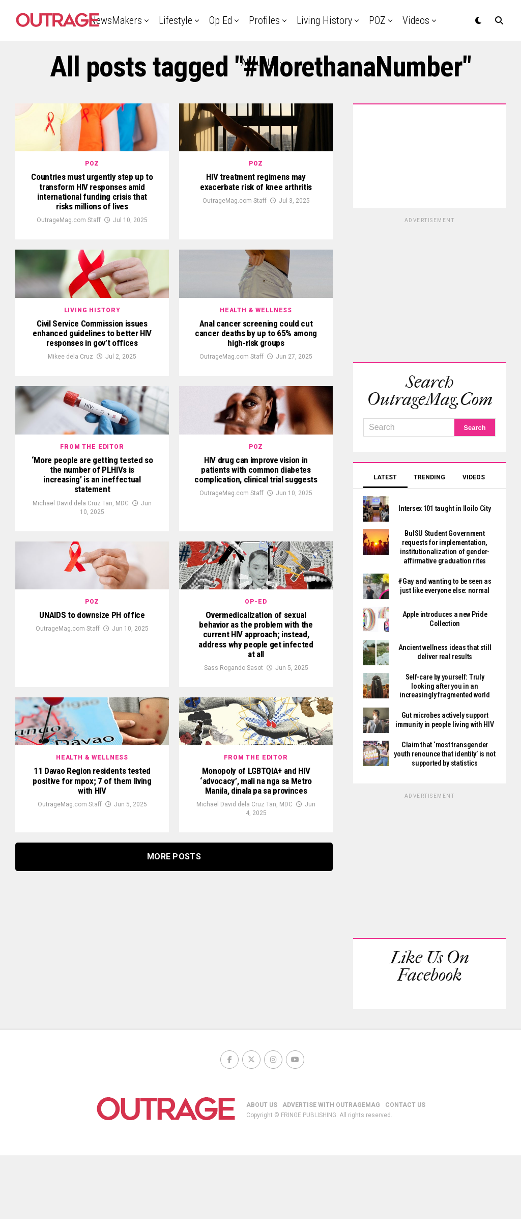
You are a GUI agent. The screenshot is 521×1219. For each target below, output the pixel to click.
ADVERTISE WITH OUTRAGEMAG (331, 1168)
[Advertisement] (429, 288)
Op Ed (220, 20)
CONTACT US (405, 1168)
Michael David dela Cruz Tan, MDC (81, 624)
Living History (324, 20)
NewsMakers (116, 20)
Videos (415, 20)
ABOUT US (261, 1168)
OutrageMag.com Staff (69, 260)
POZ (377, 20)
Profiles (264, 20)
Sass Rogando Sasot (233, 830)
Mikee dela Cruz (70, 437)
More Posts (174, 1059)
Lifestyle (175, 20)
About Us (259, 63)
